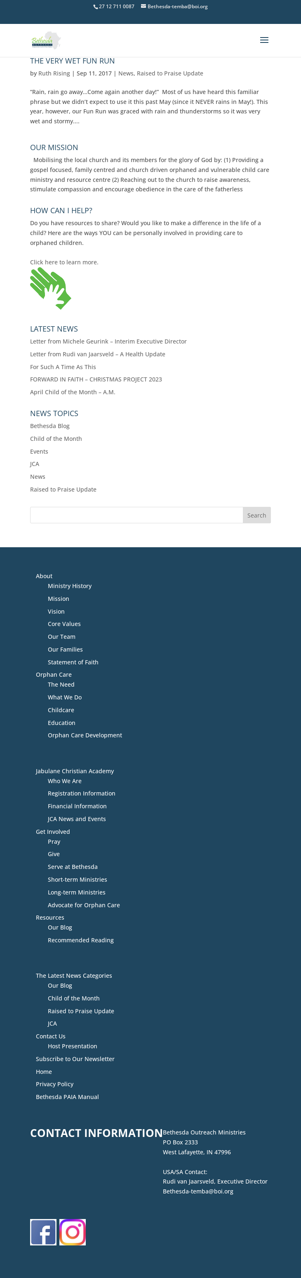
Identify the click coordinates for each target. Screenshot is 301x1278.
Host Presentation (72, 1046)
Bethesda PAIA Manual (67, 1097)
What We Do (65, 697)
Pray (54, 841)
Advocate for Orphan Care (84, 905)
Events (39, 451)
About (44, 576)
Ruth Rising (54, 73)
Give (54, 854)
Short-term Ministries (77, 879)
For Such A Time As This (63, 367)
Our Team (61, 636)
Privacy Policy (54, 1084)
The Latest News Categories (74, 975)
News (126, 73)
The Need (61, 684)
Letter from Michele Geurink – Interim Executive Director (108, 341)
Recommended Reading (81, 940)
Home (44, 1072)
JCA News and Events (77, 819)
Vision (56, 611)
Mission (58, 599)
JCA (34, 464)
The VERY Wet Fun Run (72, 61)
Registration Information (81, 793)
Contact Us (51, 1036)
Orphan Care (54, 674)
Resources (50, 917)
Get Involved (53, 832)
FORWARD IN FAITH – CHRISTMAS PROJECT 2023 (96, 379)
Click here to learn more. (64, 262)
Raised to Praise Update (170, 73)
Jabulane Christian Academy (75, 771)
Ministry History (70, 586)
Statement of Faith (73, 662)
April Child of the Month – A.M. (72, 392)
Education (61, 723)
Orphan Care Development (85, 735)
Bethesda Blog (50, 426)
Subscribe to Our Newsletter (75, 1059)
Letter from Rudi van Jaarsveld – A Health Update (97, 354)
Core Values (64, 624)
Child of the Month (56, 438)
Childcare (61, 710)
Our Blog (60, 927)
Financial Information (77, 806)
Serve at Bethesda (73, 867)
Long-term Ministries (77, 892)
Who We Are (65, 781)
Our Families (65, 649)
